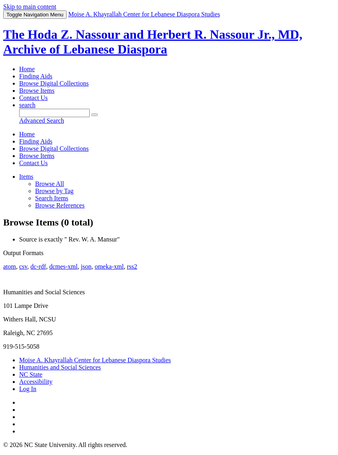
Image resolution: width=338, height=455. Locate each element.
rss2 (132, 266)
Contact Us (33, 97)
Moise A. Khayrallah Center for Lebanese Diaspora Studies (95, 360)
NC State (30, 374)
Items (26, 176)
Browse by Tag (54, 191)
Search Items (51, 198)
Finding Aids (35, 76)
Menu (34, 15)
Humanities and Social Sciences (60, 367)
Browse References (60, 205)
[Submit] (94, 115)
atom (9, 266)
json (86, 266)
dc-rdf (38, 266)
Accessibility (36, 381)
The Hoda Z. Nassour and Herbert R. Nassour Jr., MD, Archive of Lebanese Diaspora (152, 41)
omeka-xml (109, 266)
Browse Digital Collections (54, 83)
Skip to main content (29, 6)
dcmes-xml (63, 266)
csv (23, 266)
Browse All (49, 183)
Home (27, 69)
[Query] (54, 113)
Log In (27, 388)
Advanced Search (41, 120)
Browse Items (36, 90)
